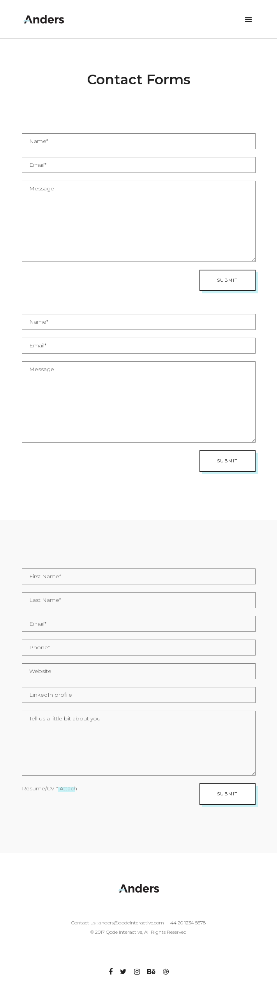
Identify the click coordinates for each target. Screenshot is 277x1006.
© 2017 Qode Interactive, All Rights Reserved (138, 932)
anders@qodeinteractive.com (131, 923)
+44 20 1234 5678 (187, 923)
